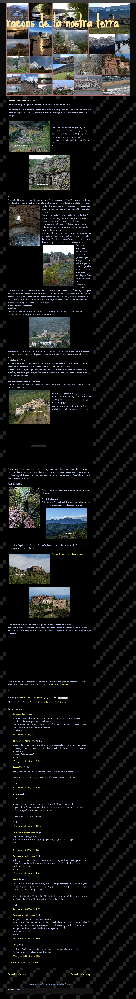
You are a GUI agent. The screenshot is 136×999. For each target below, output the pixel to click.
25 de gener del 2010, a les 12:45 (27, 826)
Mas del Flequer (59, 554)
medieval (57, 701)
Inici (49, 974)
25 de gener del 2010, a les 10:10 (26, 787)
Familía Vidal (18, 767)
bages (32, 701)
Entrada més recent (18, 974)
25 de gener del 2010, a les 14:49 (26, 909)
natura (65, 701)
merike (15, 944)
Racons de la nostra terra (24, 740)
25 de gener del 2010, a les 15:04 (26, 938)
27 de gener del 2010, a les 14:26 (26, 956)
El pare (16, 793)
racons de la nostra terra (62, 21)
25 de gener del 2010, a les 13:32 (27, 849)
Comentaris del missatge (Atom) (56, 983)
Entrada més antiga (81, 974)
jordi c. (15, 879)
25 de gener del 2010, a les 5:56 (26, 761)
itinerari (49, 701)
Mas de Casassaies (76, 554)
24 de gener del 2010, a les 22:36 (27, 734)
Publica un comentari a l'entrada (24, 962)
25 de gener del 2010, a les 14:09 (26, 873)
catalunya (40, 701)
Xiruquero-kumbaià (21, 714)
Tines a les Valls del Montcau (56, 684)
